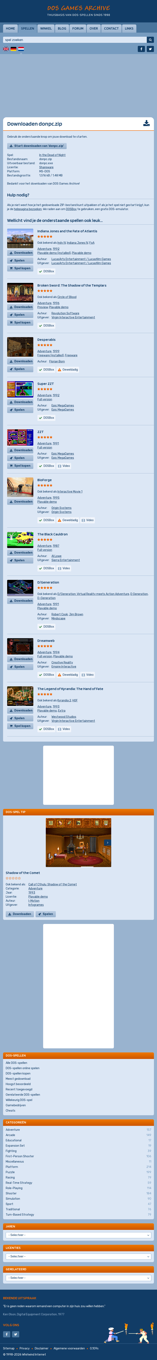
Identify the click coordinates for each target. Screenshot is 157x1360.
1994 (56, 652)
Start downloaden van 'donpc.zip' (39, 146)
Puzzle (78, 1172)
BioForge (44, 480)
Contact (111, 28)
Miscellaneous (78, 1162)
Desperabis (46, 339)
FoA (91, 243)
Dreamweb (46, 640)
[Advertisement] (78, 82)
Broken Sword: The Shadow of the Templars (72, 285)
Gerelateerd (16, 1269)
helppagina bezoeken (28, 209)
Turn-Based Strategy (78, 1215)
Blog (62, 28)
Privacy (25, 1348)
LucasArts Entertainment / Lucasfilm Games (81, 259)
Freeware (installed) (50, 355)
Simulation (78, 1199)
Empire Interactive (64, 666)
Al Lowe (57, 556)
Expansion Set (78, 1146)
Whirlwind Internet (34, 1354)
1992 (56, 249)
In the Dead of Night (52, 155)
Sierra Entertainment (66, 560)
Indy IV (61, 243)
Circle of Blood (66, 297)
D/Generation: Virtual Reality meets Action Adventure (93, 594)
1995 (56, 497)
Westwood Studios (64, 717)
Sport (78, 1204)
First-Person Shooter (78, 1156)
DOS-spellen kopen (18, 1073)
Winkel (46, 28)
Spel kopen (22, 268)
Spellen (27, 28)
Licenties (13, 1248)
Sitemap (9, 1348)
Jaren (10, 1226)
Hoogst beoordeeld (18, 1084)
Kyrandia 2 (64, 700)
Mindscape (58, 618)
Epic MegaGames (63, 405)
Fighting (78, 1151)
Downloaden (23, 253)
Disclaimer (41, 1348)
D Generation (139, 594)
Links (129, 28)
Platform (78, 1167)
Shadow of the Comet (23, 872)
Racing (78, 1178)
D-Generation (46, 598)
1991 (56, 443)
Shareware (46, 167)
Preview (42, 307)
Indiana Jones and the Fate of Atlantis (67, 231)
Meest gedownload (18, 1079)
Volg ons (11, 1325)
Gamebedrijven (16, 1105)
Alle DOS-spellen (16, 1063)
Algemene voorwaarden (69, 1348)
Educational (78, 1141)
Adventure (44, 249)
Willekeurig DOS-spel (19, 1100)
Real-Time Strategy (78, 1183)
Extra (61, 710)
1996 (56, 303)
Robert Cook (60, 614)
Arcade (78, 1135)
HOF (75, 700)
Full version (44, 399)
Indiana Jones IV (77, 243)
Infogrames (36, 905)
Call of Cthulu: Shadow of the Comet (52, 884)
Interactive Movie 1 (69, 491)
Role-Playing (78, 1188)
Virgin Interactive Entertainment (73, 317)
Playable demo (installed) (54, 253)
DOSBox (71, 209)
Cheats (10, 1110)
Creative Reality (62, 662)
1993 (56, 706)
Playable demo (81, 253)
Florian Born (57, 361)
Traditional (78, 1209)
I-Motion (33, 901)
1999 (56, 351)
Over (94, 28)
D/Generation (48, 582)
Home (10, 28)
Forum (77, 28)
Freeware (71, 355)
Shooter (78, 1194)
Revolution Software (65, 313)
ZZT (40, 432)
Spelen (19, 260)
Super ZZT (45, 383)
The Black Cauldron (52, 534)
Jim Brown (76, 614)
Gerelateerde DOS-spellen (23, 1094)
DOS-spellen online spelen (22, 1068)
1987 (56, 546)
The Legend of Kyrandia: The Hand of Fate (70, 689)
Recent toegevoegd (19, 1089)
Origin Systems (62, 508)
